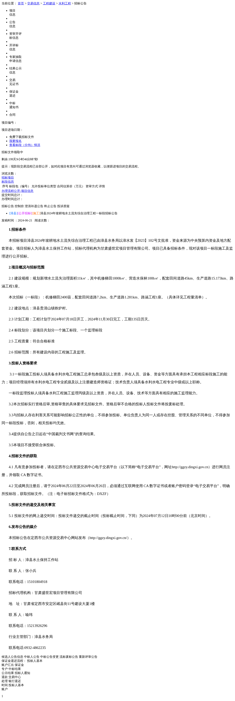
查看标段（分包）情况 (24, 145)
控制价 (19, 206)
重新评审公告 (88, 656)
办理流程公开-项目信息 (17, 191)
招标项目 (8, 177)
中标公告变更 (49, 656)
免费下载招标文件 (21, 137)
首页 (21, 3)
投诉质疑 (63, 206)
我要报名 (15, 141)
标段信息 (8, 181)
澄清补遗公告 (34, 206)
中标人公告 (31, 656)
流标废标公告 (69, 656)
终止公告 (50, 206)
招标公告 (8, 206)
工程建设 (49, 3)
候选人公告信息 (12, 656)
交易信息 (33, 3)
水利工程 (65, 3)
